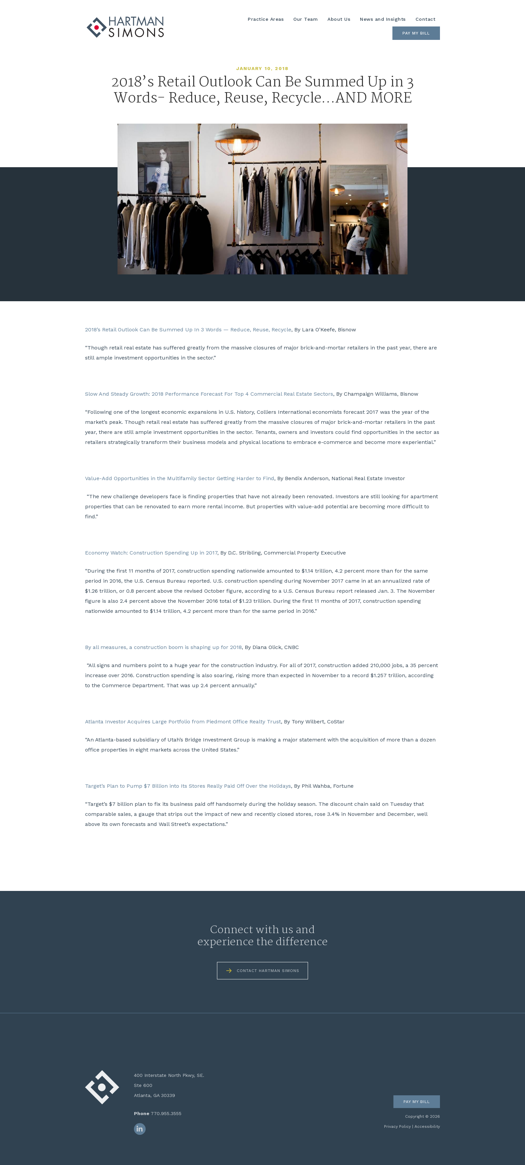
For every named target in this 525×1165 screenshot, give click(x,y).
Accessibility (427, 1126)
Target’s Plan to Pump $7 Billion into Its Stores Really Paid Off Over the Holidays (188, 786)
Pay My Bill (416, 33)
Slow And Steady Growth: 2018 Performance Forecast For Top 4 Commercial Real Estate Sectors (209, 394)
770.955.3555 (166, 1113)
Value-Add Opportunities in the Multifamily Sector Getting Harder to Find (179, 478)
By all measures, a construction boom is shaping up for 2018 (163, 647)
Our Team (305, 19)
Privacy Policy (397, 1126)
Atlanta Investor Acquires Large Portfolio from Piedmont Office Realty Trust (183, 721)
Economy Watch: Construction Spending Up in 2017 (151, 552)
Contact (426, 19)
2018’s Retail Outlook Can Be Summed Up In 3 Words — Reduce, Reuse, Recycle (188, 329)
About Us (338, 19)
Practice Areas (266, 19)
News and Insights (383, 19)
